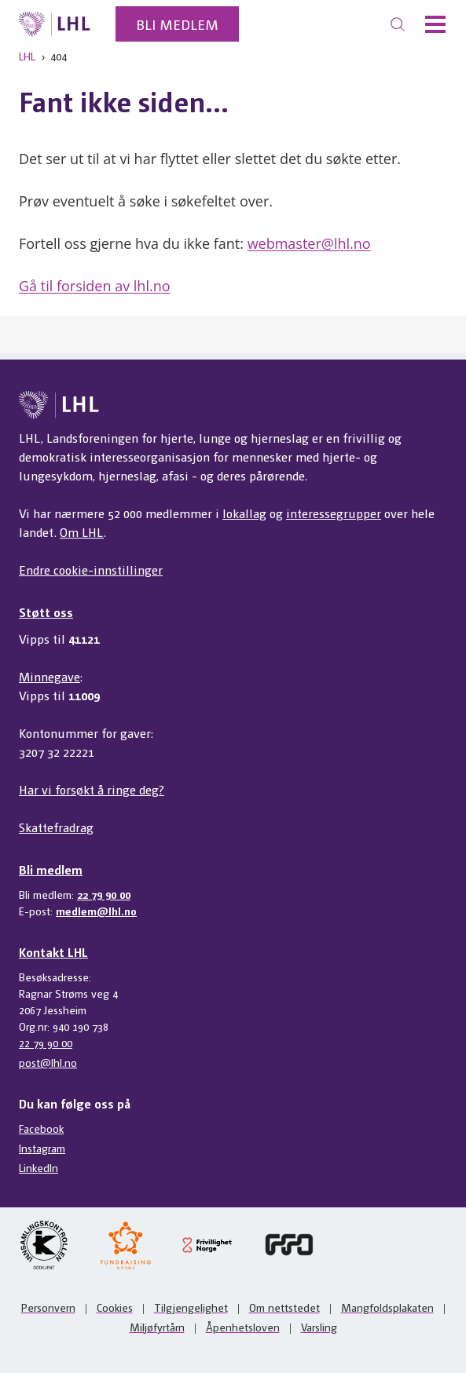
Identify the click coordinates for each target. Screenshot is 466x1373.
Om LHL (82, 532)
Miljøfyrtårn (157, 1327)
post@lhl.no (48, 1062)
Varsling (319, 1327)
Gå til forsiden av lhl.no (95, 285)
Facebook (41, 1128)
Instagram (42, 1148)
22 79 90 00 (103, 894)
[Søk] (397, 24)
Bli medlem (177, 24)
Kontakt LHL (53, 951)
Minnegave (49, 676)
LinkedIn (38, 1167)
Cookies (115, 1307)
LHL (27, 56)
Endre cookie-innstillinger (91, 569)
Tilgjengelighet (191, 1307)
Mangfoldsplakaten (387, 1307)
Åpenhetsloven (243, 1327)
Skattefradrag (56, 827)
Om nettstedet (284, 1307)
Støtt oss (46, 611)
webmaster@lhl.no (309, 243)
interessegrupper (333, 513)
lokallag (244, 513)
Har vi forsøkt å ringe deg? (91, 789)
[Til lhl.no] (54, 24)
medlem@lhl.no (96, 911)
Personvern (48, 1307)
